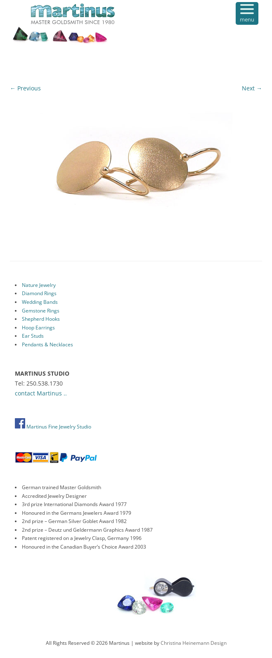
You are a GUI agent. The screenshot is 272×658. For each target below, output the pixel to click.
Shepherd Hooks (41, 318)
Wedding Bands (40, 301)
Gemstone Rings (40, 310)
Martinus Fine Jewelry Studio (53, 426)
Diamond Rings (39, 293)
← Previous (25, 88)
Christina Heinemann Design (194, 642)
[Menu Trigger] (247, 13)
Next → (252, 88)
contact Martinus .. (41, 393)
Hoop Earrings (38, 327)
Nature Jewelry (39, 285)
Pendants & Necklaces (47, 344)
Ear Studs (33, 335)
